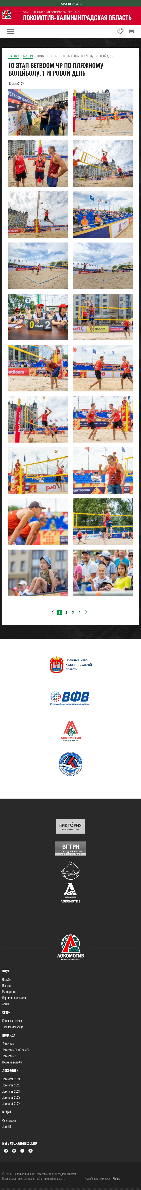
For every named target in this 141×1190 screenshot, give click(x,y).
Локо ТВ (6, 1126)
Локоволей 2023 (11, 1103)
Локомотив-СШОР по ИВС (16, 1050)
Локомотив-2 (9, 1056)
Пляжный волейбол (12, 1062)
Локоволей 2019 (11, 1079)
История (6, 985)
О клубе (6, 979)
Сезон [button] (6, 1012)
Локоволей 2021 (11, 1091)
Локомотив (8, 1043)
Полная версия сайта (70, 3)
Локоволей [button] (10, 1070)
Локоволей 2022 (11, 1097)
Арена (5, 1004)
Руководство (8, 991)
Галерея (28, 56)
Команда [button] (8, 1035)
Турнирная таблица (12, 1027)
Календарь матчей (12, 1020)
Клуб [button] (6, 971)
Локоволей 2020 (11, 1085)
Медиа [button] (6, 1112)
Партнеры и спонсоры (14, 998)
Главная (13, 56)
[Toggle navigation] (10, 32)
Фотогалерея (9, 1120)
